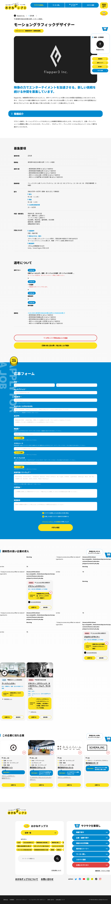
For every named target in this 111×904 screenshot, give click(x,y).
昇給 (30, 199)
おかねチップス (17, 811)
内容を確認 (55, 527)
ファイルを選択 (19, 438)
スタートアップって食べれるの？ (41, 846)
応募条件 (31, 231)
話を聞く (45, 607)
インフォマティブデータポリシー (37, 899)
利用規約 (58, 522)
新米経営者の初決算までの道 (41, 849)
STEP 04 (31, 302)
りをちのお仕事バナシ (28, 842)
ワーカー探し (56, 5)
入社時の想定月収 (34, 205)
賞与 (30, 194)
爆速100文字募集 (7, 26)
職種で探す (7, 18)
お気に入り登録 (51, 338)
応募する (33, 607)
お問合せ (59, 849)
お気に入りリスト (82, 865)
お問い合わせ (47, 879)
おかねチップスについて (26, 879)
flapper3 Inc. (100, 49)
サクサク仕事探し (39, 5)
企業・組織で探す (7, 22)
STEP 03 (31, 293)
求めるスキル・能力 (35, 236)
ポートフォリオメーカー (73, 5)
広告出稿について (56, 870)
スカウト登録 (90, 5)
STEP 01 (31, 270)
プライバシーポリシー (48, 522)
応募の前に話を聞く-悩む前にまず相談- (55, 345)
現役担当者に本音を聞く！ (43, 842)
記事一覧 (28, 833)
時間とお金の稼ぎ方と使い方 (24, 846)
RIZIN (18, 842)
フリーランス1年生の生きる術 (24, 849)
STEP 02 (31, 282)
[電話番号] (55, 400)
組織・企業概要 (99, 37)
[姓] (34, 385)
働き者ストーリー (7, 30)
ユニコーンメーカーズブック (59, 846)
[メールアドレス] (55, 392)
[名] (76, 385)
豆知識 (52, 849)
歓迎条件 (31, 243)
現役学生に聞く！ (56, 842)
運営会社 (5, 899)
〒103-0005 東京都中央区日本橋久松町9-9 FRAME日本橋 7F (46, 313)
